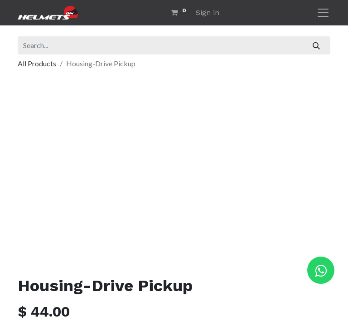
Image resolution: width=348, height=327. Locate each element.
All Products (37, 63)
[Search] (316, 45)
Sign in (207, 12)
